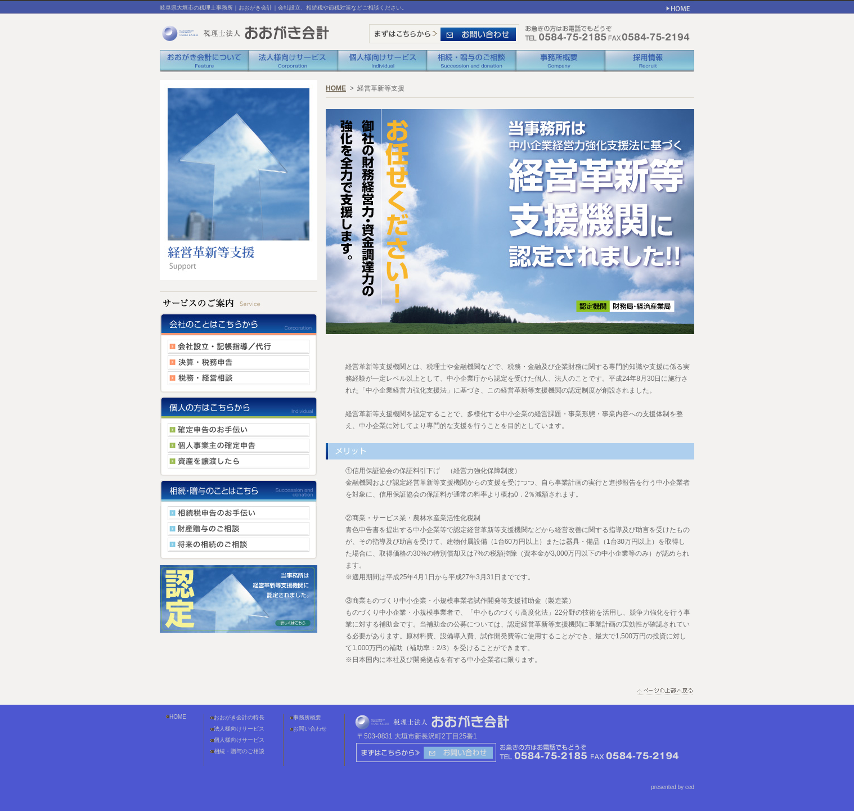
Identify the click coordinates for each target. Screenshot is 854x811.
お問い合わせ (310, 729)
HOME (336, 88)
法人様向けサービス (239, 729)
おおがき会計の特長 (239, 717)
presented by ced (672, 787)
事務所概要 (307, 717)
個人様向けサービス (239, 740)
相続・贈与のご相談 (239, 751)
